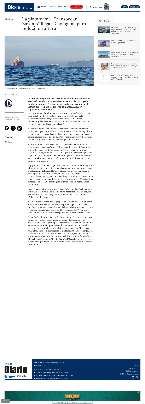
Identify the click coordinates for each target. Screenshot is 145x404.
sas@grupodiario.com (67, 375)
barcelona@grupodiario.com (55, 363)
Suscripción (134, 7)
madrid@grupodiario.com (53, 369)
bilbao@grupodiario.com (51, 366)
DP (5, 110)
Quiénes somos (132, 371)
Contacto (134, 365)
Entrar (124, 7)
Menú (43, 6)
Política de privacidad (129, 374)
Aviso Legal (133, 368)
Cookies (5, 401)
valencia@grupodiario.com (60, 372)
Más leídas (105, 21)
